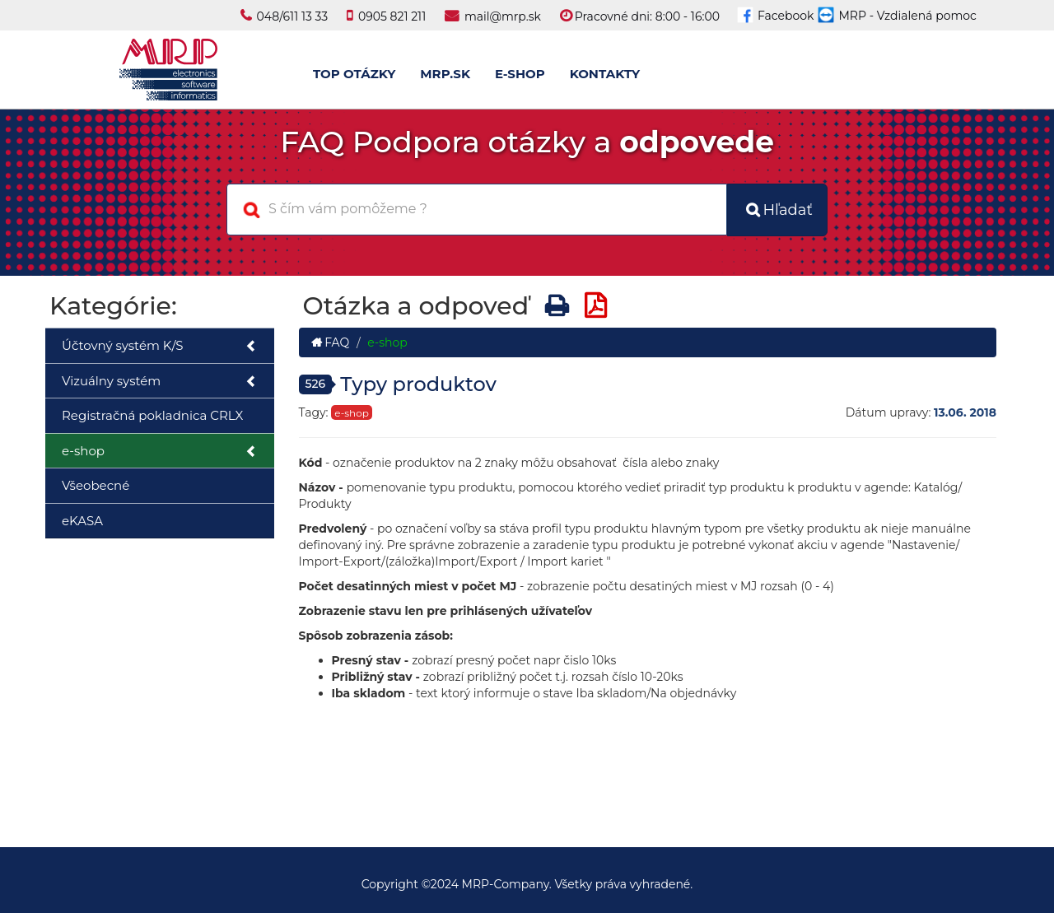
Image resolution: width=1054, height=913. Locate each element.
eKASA (82, 521)
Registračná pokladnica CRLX (152, 415)
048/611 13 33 (293, 16)
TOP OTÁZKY (354, 74)
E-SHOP (520, 74)
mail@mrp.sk (502, 16)
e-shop (160, 451)
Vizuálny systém (160, 381)
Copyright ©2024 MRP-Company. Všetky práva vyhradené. (527, 884)
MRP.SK (445, 74)
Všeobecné (95, 485)
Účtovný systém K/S (160, 346)
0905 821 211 (392, 16)
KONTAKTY (605, 74)
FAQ (330, 342)
